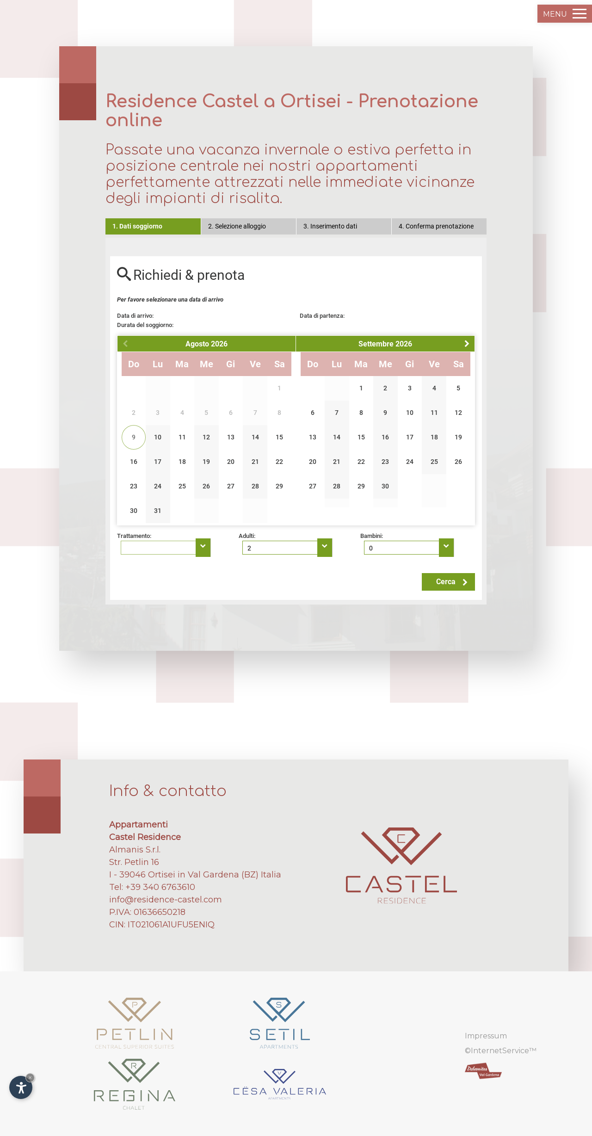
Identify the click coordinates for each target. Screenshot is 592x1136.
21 (255, 461)
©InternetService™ (500, 1050)
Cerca (452, 581)
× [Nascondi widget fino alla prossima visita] (30, 1077)
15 (279, 437)
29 (279, 486)
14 (255, 437)
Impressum (486, 1035)
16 (133, 461)
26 (206, 486)
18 (182, 461)
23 (133, 486)
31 (157, 510)
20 (230, 461)
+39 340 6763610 (160, 887)
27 (230, 486)
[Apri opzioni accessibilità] (20, 1087)
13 (230, 437)
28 (255, 486)
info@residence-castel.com (165, 900)
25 (182, 486)
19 (206, 461)
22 (279, 461)
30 (133, 510)
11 (182, 437)
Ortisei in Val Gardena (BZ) (203, 875)
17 (157, 461)
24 (157, 486)
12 (206, 437)
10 (157, 437)
